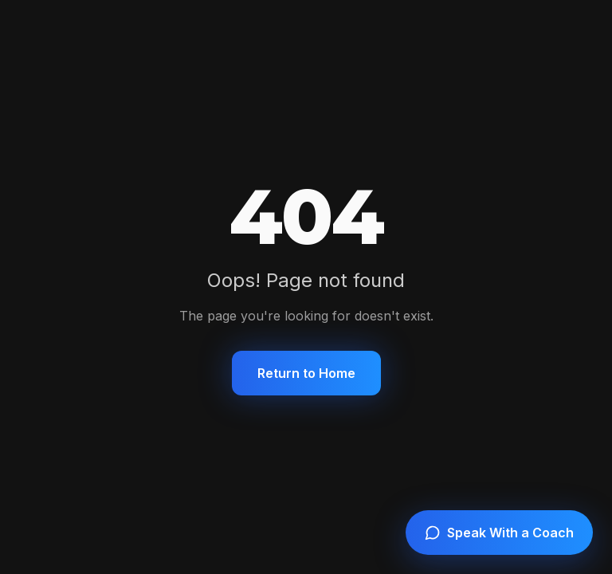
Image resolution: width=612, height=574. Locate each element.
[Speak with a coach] (499, 532)
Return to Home (306, 373)
